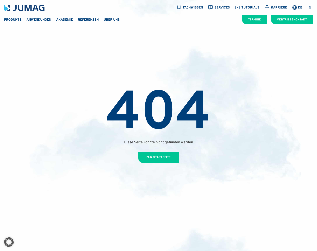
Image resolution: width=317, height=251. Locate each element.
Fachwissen (189, 7)
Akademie (64, 20)
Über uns (112, 20)
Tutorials (247, 7)
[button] (309, 7)
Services (219, 7)
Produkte (12, 20)
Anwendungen (38, 20)
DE (300, 8)
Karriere (275, 7)
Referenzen (88, 20)
